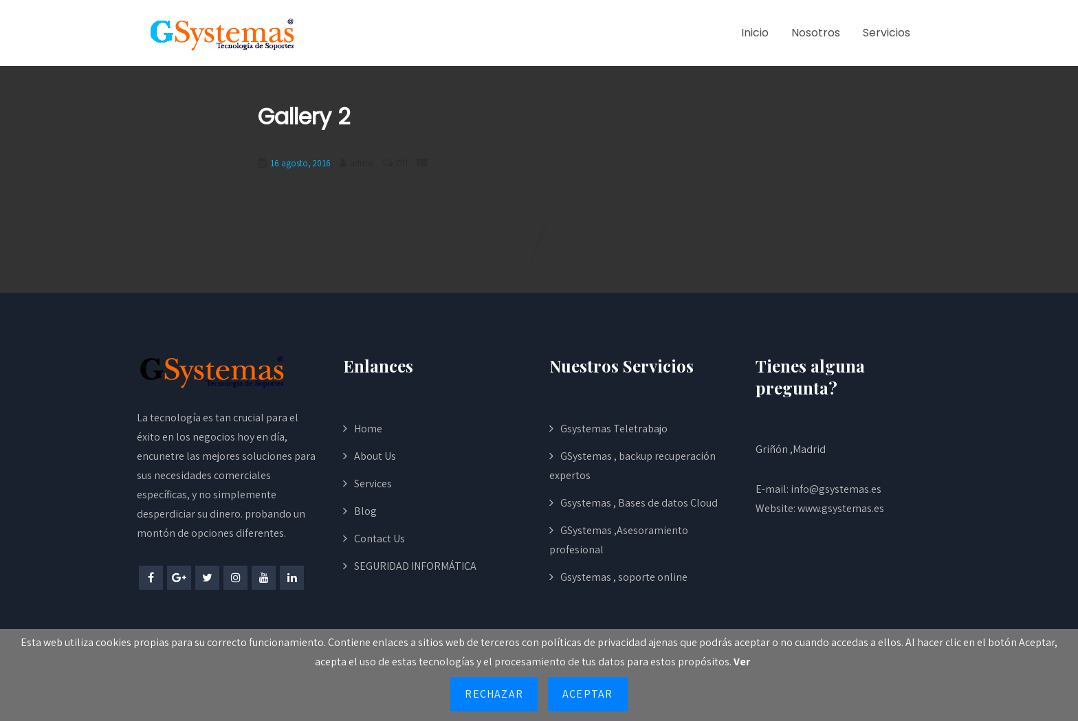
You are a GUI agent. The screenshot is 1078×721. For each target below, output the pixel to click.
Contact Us (379, 538)
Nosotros (815, 33)
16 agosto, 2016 (300, 163)
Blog (365, 511)
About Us (375, 456)
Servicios (886, 33)
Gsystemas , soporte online (624, 577)
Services (373, 483)
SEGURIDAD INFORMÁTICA (415, 566)
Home (368, 428)
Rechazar (494, 694)
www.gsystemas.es (841, 508)
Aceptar (587, 694)
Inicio (755, 33)
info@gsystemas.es (836, 489)
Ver (742, 661)
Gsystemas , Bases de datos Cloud (639, 503)
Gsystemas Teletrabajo (614, 428)
